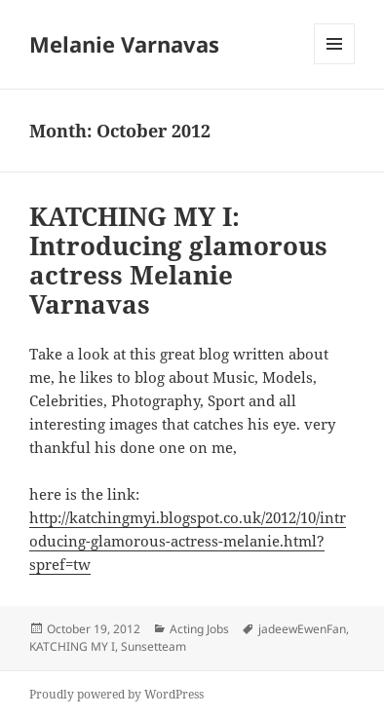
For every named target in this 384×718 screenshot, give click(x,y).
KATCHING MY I (72, 646)
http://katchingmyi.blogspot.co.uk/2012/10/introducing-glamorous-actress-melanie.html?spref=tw (187, 541)
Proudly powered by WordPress (116, 694)
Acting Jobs (199, 629)
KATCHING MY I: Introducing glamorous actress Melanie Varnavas (178, 260)
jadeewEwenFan (302, 629)
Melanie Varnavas (124, 43)
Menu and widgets (335, 63)
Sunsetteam (153, 646)
